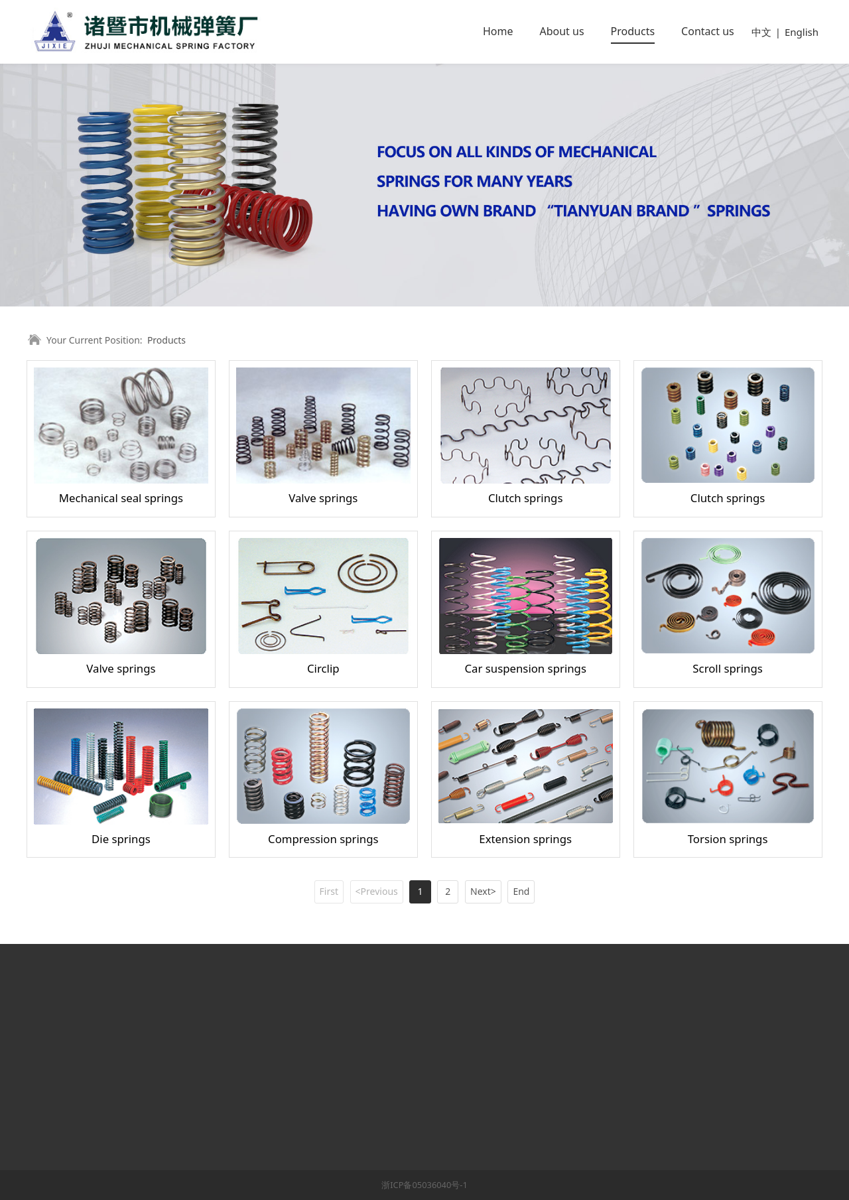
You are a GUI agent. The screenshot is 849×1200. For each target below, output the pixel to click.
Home (498, 31)
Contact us (707, 31)
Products (633, 31)
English (801, 31)
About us (561, 31)
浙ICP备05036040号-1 (424, 1185)
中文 (761, 31)
